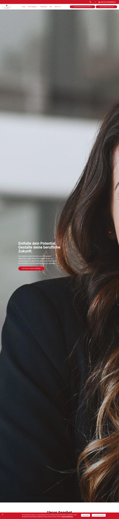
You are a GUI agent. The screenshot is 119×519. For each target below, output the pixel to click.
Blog (51, 6)
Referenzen (44, 6)
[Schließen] (2, 514)
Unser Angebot (33, 7)
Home (23, 6)
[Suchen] (90, 2)
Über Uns (58, 7)
